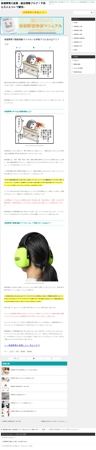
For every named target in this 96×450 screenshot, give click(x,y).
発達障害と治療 (78, 34)
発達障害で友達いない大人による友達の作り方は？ (23, 378)
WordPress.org (78, 72)
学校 (17, 351)
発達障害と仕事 (78, 26)
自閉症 (75, 50)
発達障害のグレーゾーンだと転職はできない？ (22, 403)
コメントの (78, 68)
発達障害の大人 (78, 42)
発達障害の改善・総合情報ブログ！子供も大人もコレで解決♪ (24, 5)
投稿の (77, 64)
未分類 (6, 44)
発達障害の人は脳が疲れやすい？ (18, 394)
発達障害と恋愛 (78, 30)
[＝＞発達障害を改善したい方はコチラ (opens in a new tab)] (22, 345)
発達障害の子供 (78, 46)
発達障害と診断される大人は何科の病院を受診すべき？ (24, 411)
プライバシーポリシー (9, 437)
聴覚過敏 (29, 351)
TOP (20, 429)
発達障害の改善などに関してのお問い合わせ (15, 441)
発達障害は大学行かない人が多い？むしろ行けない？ (53, 421)
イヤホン (12, 351)
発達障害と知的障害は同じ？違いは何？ (20, 386)
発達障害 (23, 351)
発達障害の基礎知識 (79, 38)
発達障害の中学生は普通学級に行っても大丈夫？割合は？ (24, 369)
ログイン (76, 60)
